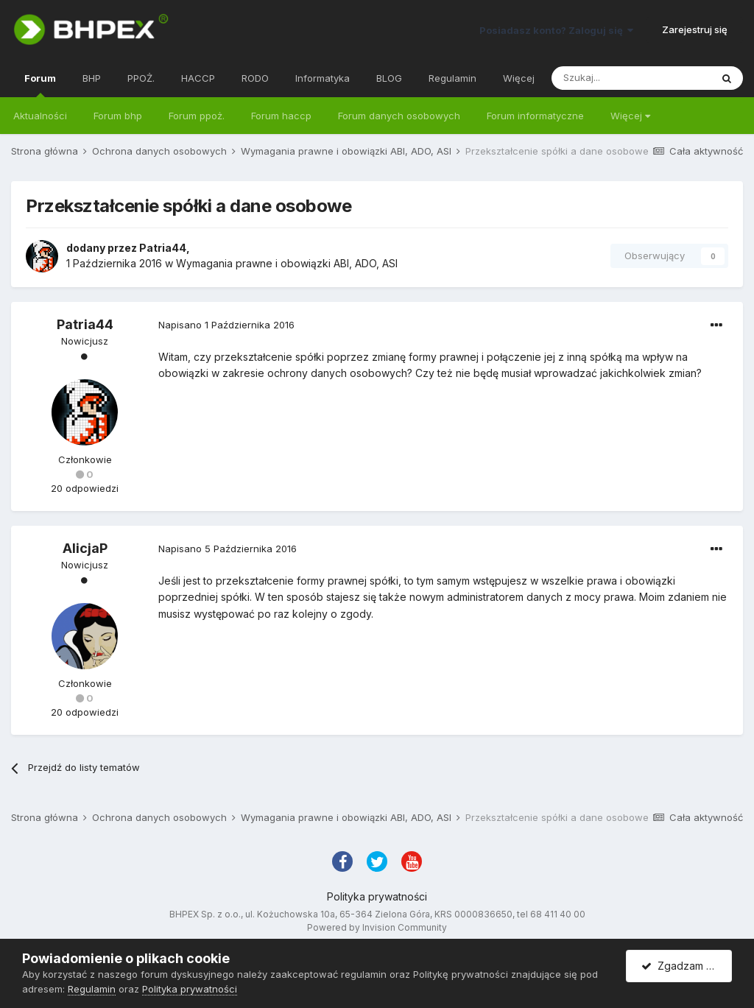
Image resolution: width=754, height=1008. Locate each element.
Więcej (630, 115)
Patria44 (162, 248)
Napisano (226, 325)
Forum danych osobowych (399, 115)
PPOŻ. (141, 78)
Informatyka (322, 78)
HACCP (198, 78)
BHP (91, 78)
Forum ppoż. (197, 115)
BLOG (389, 78)
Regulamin (452, 78)
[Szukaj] (631, 78)
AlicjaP (85, 548)
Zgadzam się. (681, 965)
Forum (40, 84)
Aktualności (40, 115)
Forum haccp (281, 115)
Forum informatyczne (535, 115)
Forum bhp (118, 115)
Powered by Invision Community (377, 927)
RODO (255, 78)
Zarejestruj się (694, 29)
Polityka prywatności (377, 896)
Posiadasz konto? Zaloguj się (556, 30)
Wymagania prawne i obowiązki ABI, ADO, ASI (287, 263)
